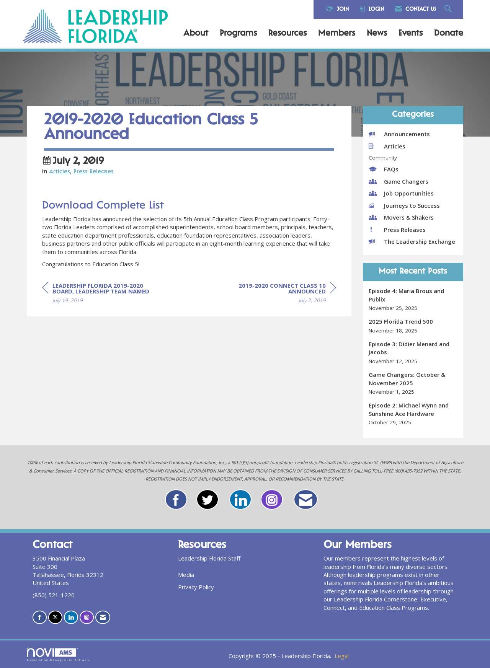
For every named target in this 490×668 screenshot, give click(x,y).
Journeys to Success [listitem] (404, 205)
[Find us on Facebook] (40, 617)
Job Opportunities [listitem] (401, 193)
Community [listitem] (383, 157)
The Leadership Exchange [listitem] (412, 241)
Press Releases (94, 172)
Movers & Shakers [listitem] (401, 217)
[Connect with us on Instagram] (87, 617)
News (377, 33)
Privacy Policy (196, 587)
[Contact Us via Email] (102, 617)
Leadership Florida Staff (209, 558)
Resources (287, 33)
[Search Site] (449, 9)
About (195, 33)
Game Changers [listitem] (398, 181)
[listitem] (413, 299)
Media (186, 574)
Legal (342, 656)
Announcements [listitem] (399, 134)
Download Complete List (103, 206)
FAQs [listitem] (384, 169)
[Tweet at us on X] (55, 617)
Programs (238, 33)
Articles (59, 172)
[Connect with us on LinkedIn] (71, 617)
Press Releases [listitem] (397, 229)
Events (411, 33)
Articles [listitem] (387, 146)
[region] (278, 294)
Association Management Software (59, 655)
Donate (448, 33)
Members (336, 33)
